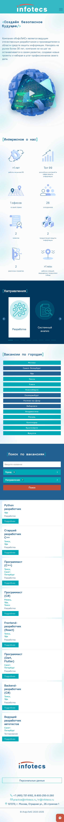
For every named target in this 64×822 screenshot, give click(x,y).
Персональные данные (32, 780)
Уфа (32, 373)
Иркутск (32, 433)
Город (10, 472)
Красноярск (32, 428)
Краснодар (32, 422)
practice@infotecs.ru (24, 799)
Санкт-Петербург (32, 368)
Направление (14, 479)
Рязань (32, 417)
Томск (32, 384)
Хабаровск (32, 406)
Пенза (32, 379)
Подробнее (9, 521)
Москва (32, 362)
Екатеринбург (32, 395)
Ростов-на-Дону (32, 400)
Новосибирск (32, 390)
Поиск (32, 487)
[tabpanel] (19, 317)
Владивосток (32, 411)
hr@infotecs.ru (45, 799)
